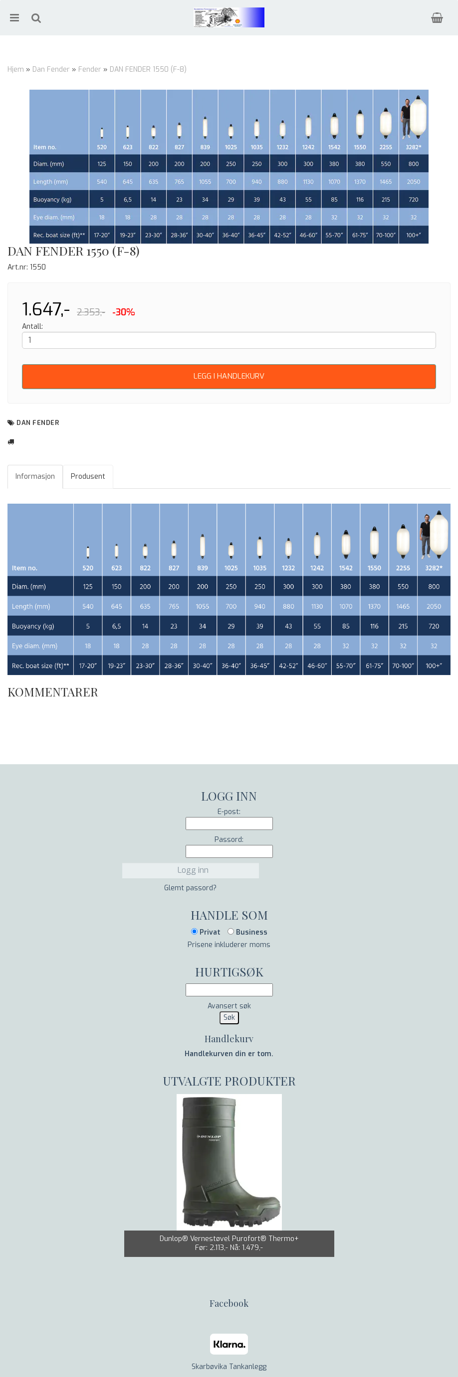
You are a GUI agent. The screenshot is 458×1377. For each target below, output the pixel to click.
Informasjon (35, 476)
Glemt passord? (190, 888)
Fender (89, 69)
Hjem (15, 69)
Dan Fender (51, 69)
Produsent (88, 476)
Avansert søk (229, 1006)
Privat (206, 932)
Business (247, 932)
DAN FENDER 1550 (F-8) (148, 69)
